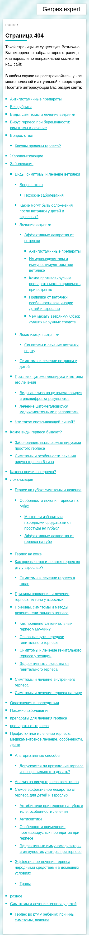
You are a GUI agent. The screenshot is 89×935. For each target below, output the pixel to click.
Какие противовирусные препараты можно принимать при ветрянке (55, 284)
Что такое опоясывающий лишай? (45, 422)
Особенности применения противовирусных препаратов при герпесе (49, 832)
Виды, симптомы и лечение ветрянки (42, 114)
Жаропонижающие (26, 156)
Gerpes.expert (61, 9)
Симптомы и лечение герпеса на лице (48, 693)
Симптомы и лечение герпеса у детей (43, 904)
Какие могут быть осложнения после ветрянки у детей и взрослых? (46, 211)
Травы (25, 884)
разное (16, 896)
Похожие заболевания (44, 195)
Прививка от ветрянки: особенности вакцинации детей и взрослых (51, 303)
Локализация (21, 479)
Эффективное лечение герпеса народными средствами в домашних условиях (47, 867)
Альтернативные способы (37, 755)
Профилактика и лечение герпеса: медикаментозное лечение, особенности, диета (46, 739)
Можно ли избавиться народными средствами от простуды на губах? (47, 522)
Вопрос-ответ (22, 135)
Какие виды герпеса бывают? (36, 432)
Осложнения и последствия (34, 703)
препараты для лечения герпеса (38, 718)
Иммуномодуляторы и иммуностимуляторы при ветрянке (51, 264)
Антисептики (31, 819)
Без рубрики (21, 107)
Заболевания (21, 164)
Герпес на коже (28, 554)
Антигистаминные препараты (36, 99)
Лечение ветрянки (35, 224)
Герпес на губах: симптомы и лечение (48, 490)
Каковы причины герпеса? (38, 146)
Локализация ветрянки (40, 334)
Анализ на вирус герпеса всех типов (47, 782)
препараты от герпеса (29, 726)
